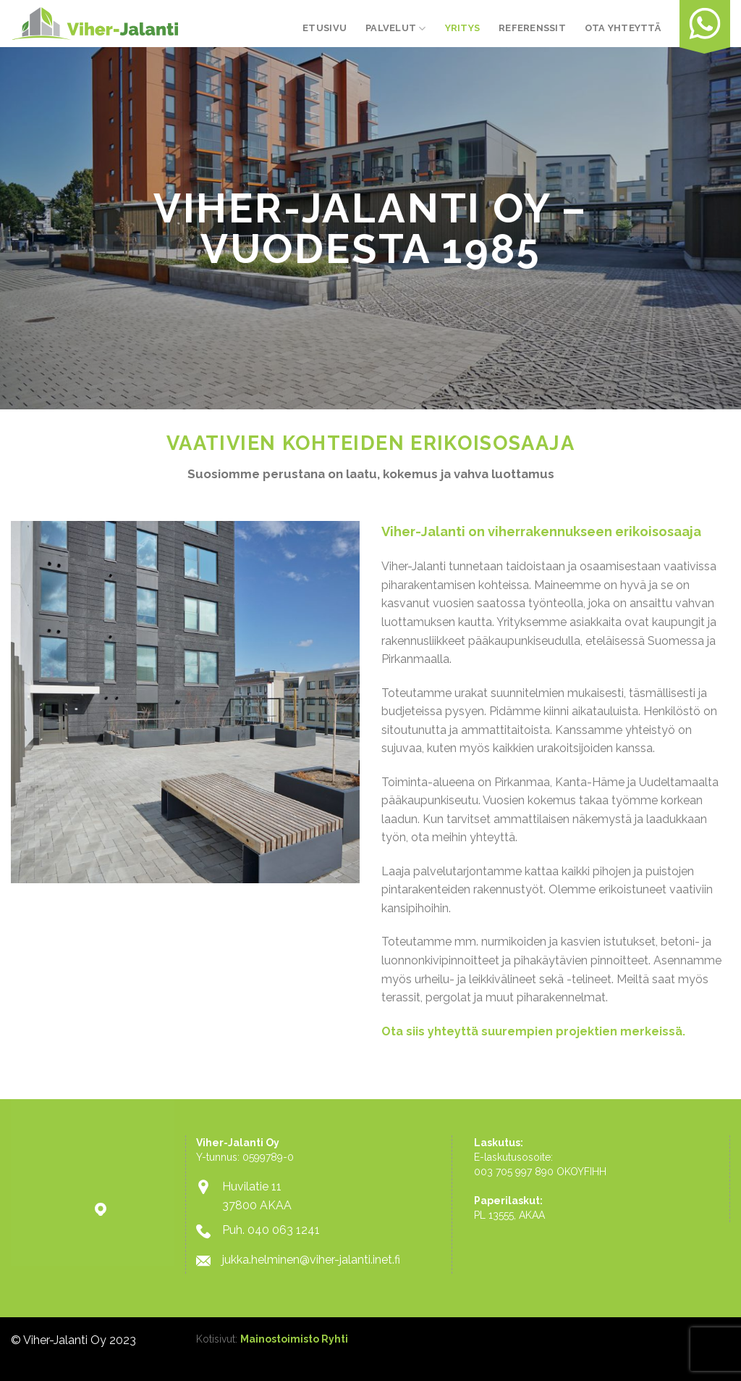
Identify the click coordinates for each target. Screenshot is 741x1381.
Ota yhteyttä (623, 27)
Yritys (462, 27)
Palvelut (395, 29)
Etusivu (324, 27)
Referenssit (532, 27)
